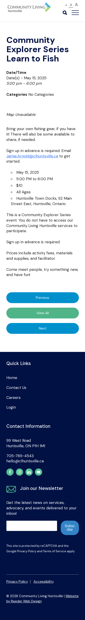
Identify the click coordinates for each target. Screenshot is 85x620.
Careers (13, 397)
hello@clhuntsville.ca (25, 461)
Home (11, 377)
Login (11, 407)
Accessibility (44, 581)
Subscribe (70, 527)
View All (42, 313)
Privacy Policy (26, 551)
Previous (42, 297)
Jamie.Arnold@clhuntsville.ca (32, 156)
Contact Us (16, 387)
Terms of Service (54, 551)
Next (42, 328)
